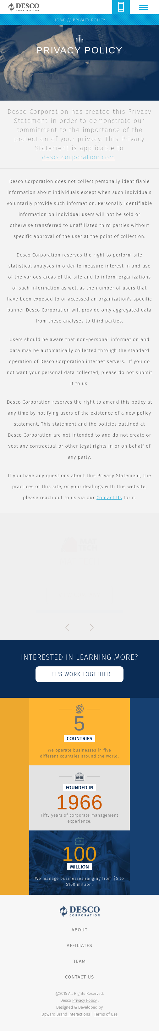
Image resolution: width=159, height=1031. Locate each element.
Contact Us (109, 497)
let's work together (79, 674)
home (59, 20)
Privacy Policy (84, 1000)
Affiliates (79, 945)
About (80, 930)
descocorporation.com (78, 157)
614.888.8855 (121, 7)
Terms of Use (106, 1014)
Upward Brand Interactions (65, 1014)
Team (79, 961)
